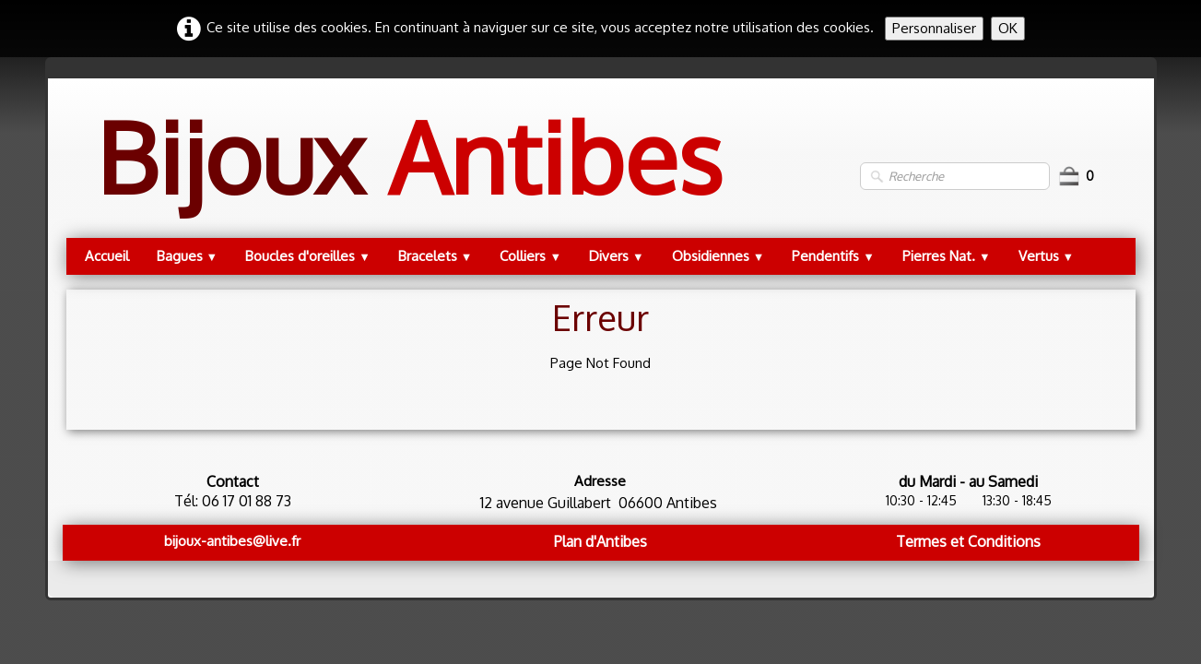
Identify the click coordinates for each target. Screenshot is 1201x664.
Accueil (107, 256)
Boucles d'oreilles (308, 256)
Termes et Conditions (968, 541)
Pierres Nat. (946, 256)
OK (1008, 28)
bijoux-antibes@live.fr (232, 541)
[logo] (409, 175)
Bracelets (435, 256)
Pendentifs (833, 256)
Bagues (187, 256)
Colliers (530, 256)
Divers (616, 256)
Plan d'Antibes (600, 541)
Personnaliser (934, 28)
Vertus (1046, 256)
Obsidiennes (718, 256)
